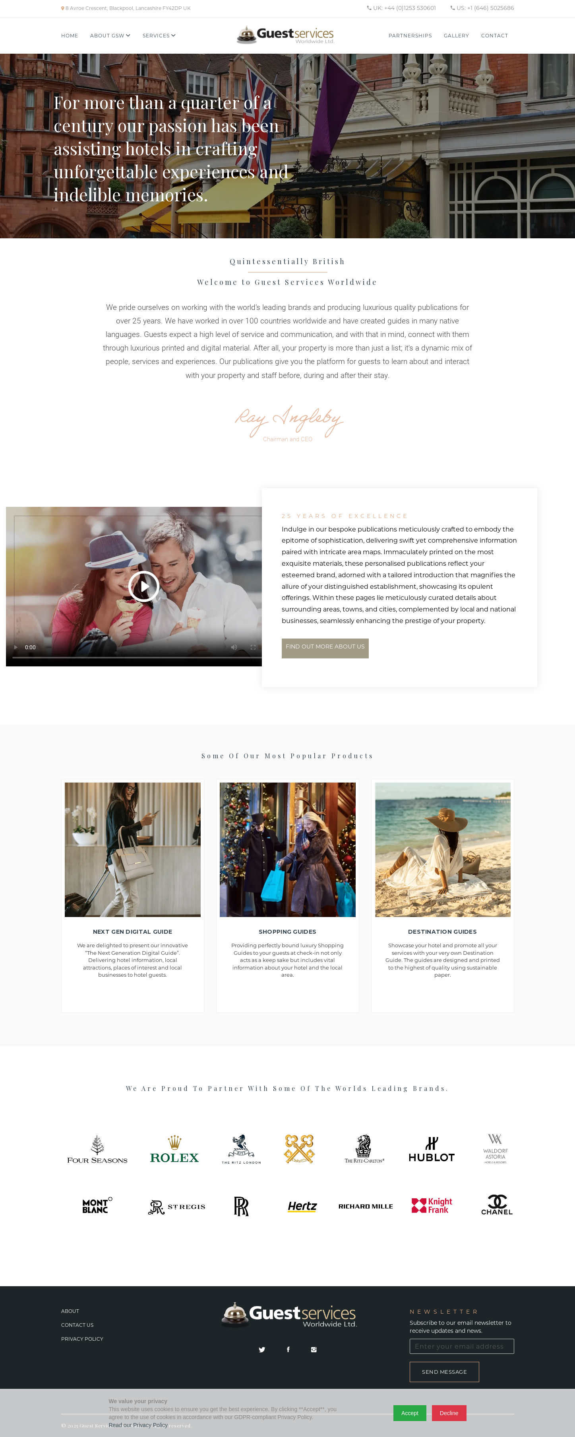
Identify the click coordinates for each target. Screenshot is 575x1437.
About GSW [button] (110, 36)
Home (69, 36)
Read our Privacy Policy (138, 1425)
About (70, 1311)
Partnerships (410, 36)
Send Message (444, 1372)
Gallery (456, 36)
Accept (409, 1413)
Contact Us (77, 1325)
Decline (449, 1413)
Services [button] (159, 36)
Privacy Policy (82, 1339)
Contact (494, 36)
